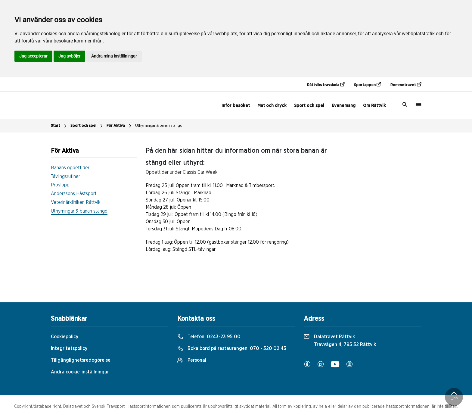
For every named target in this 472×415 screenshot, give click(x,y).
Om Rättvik (374, 105)
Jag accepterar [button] (33, 56)
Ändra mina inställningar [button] (114, 56)
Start (59, 126)
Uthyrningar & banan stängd (158, 126)
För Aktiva (120, 126)
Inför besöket (236, 105)
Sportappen (367, 84)
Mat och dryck (272, 105)
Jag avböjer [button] (69, 56)
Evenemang (344, 105)
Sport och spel (309, 105)
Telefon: (209, 337)
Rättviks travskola (325, 84)
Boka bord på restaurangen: (231, 348)
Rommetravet (405, 84)
